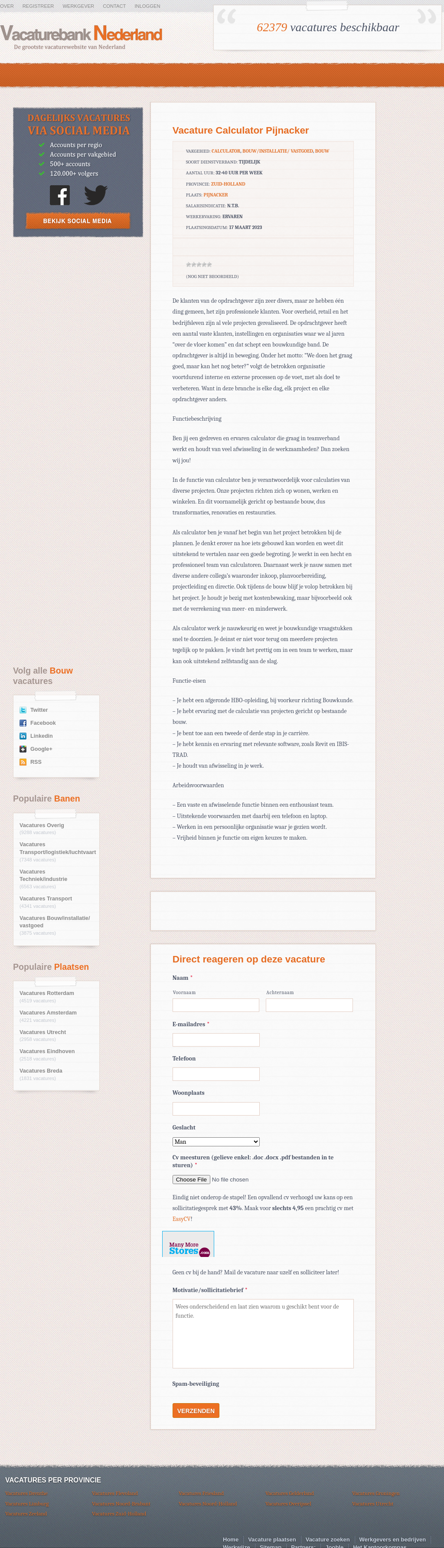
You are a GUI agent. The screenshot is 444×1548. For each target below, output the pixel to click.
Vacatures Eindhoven (47, 1051)
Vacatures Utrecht (43, 1032)
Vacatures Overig (42, 825)
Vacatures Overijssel (288, 1503)
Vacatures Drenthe (26, 1493)
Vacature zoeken (328, 1539)
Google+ (41, 749)
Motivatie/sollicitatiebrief (210, 1290)
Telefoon (184, 1058)
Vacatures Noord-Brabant (121, 1503)
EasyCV (182, 1219)
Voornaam (184, 992)
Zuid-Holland (228, 184)
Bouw (322, 151)
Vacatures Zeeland (26, 1513)
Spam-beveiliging (196, 1384)
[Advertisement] (78, 308)
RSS (36, 762)
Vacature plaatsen (272, 1539)
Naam (183, 978)
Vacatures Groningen (376, 1493)
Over (7, 6)
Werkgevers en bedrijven (392, 1539)
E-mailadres (191, 1024)
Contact (114, 6)
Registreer (38, 6)
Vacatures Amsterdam (48, 1013)
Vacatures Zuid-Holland (119, 1513)
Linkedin (41, 736)
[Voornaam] (216, 1005)
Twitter (39, 710)
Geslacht (184, 1127)
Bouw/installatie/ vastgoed (277, 151)
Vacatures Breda (41, 1071)
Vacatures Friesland (201, 1493)
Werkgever (78, 6)
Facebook (43, 723)
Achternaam (280, 992)
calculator (226, 151)
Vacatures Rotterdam (47, 993)
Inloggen (147, 6)
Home (230, 1539)
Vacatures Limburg (27, 1503)
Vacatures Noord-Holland (208, 1503)
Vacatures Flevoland (115, 1493)
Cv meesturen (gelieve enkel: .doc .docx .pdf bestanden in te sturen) (253, 1161)
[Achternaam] (309, 1005)
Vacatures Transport (46, 899)
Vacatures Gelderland (289, 1493)
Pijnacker (216, 195)
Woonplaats (189, 1092)
